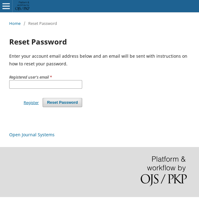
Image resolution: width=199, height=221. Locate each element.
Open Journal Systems (32, 135)
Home (15, 23)
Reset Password (62, 102)
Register (31, 102)
